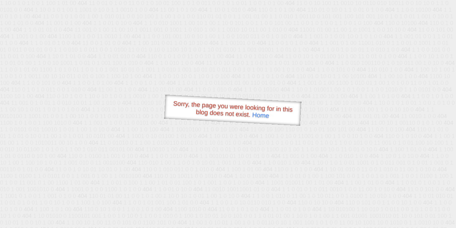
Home (260, 115)
